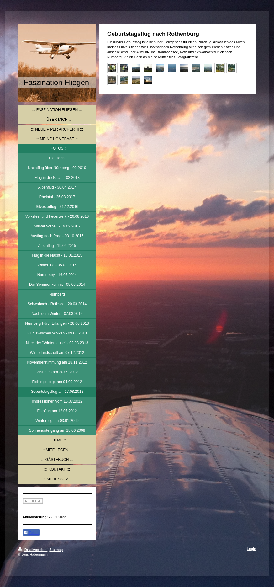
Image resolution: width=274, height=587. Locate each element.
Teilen (31, 533)
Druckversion (32, 550)
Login (251, 549)
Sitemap (56, 550)
